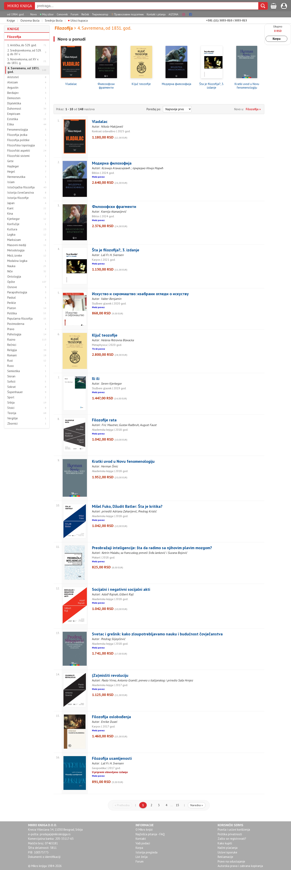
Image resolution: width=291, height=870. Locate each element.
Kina (10, 213)
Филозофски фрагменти (106, 85)
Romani (12, 355)
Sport (10, 397)
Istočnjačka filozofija (21, 187)
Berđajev (13, 93)
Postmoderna (15, 324)
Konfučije (13, 224)
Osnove (12, 287)
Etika (10, 124)
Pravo (10, 329)
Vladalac (71, 84)
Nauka (11, 266)
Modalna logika (17, 261)
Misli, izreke (14, 255)
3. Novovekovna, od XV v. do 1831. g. (23, 61)
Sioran (11, 376)
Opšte (11, 282)
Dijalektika (14, 103)
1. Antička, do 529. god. (22, 45)
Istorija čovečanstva (20, 192)
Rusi (10, 360)
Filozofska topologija (21, 145)
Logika (11, 234)
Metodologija (15, 250)
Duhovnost (14, 108)
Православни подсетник (127, 14)
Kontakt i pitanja (156, 14)
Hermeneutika (16, 177)
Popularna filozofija (20, 318)
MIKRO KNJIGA (19, 6)
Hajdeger (13, 166)
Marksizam (14, 240)
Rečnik (85, 14)
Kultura (12, 229)
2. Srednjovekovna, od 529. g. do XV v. (24, 52)
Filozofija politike (18, 140)
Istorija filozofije (18, 198)
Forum (74, 14)
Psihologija (14, 334)
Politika (12, 313)
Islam (11, 182)
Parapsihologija (17, 292)
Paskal (11, 297)
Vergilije (12, 418)
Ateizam (12, 82)
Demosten (13, 98)
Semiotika (13, 371)
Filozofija (14, 37)
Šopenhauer (15, 392)
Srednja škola (53, 20)
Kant (10, 208)
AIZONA (173, 14)
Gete (10, 161)
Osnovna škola (29, 20)
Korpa (276, 39)
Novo (33, 14)
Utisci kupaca (78, 20)
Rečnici (11, 345)
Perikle (11, 303)
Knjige (11, 20)
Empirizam (13, 114)
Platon (11, 308)
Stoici (10, 408)
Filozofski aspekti (18, 150)
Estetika (12, 119)
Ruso (10, 366)
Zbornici (12, 423)
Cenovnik (62, 14)
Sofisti (11, 381)
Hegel (11, 171)
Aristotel (13, 77)
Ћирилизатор (100, 14)
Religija (12, 350)
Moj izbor (47, 14)
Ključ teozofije (141, 84)
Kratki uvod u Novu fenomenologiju (247, 85)
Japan (11, 203)
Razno (11, 339)
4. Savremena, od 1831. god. (23, 70)
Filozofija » (253, 109)
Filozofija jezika (17, 135)
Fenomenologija (17, 129)
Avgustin (12, 87)
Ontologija (14, 276)
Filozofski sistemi (18, 156)
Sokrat (11, 387)
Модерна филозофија (176, 84)
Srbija (11, 402)
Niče (10, 271)
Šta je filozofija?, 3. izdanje (211, 85)
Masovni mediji (16, 245)
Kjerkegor (13, 219)
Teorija (11, 413)
